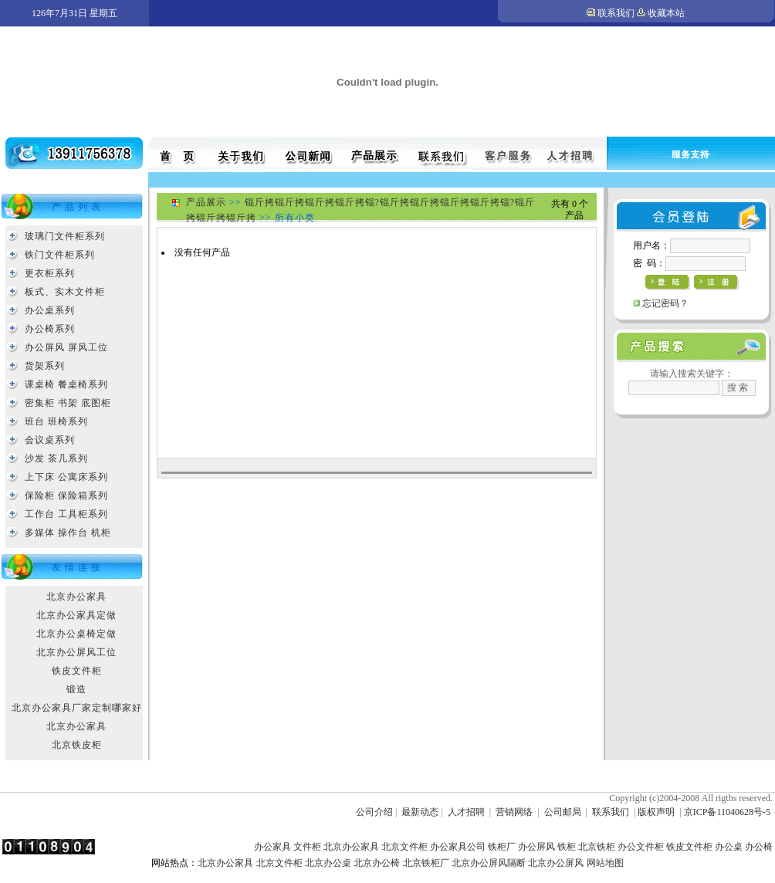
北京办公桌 (328, 863)
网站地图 (605, 863)
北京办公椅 (377, 863)
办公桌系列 (50, 310)
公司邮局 (562, 812)
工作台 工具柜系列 (66, 514)
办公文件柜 (641, 846)
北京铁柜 (596, 846)
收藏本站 (666, 13)
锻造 (76, 689)
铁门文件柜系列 (60, 254)
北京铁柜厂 (426, 863)
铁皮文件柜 (77, 670)
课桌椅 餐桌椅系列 (66, 384)
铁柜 (566, 846)
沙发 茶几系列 (56, 458)
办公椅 (759, 846)
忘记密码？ (665, 303)
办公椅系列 (50, 328)
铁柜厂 (502, 846)
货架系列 (45, 365)
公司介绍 (374, 812)
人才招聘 (466, 812)
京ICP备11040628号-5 (727, 812)
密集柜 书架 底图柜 (68, 403)
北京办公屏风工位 (76, 652)
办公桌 (729, 846)
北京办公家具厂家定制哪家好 (77, 707)
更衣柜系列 (50, 273)
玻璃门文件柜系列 (65, 236)
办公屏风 (536, 846)
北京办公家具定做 (76, 615)
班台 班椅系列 (56, 421)
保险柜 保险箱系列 (66, 495)
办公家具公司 (458, 846)
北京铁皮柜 (77, 744)
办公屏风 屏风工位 (66, 347)
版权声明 (656, 812)
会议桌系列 (50, 440)
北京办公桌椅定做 (76, 633)
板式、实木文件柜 (65, 291)
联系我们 (616, 13)
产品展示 (206, 202)
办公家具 (272, 846)
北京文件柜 (404, 846)
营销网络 (514, 812)
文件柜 (307, 846)
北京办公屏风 (556, 863)
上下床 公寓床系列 (66, 477)
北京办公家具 (76, 596)
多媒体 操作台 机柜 (68, 532)
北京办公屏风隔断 (489, 863)
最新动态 (419, 812)
